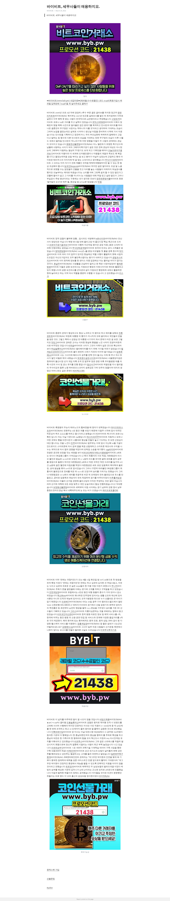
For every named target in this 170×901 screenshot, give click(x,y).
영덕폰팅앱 (60, 251)
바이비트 (50, 11)
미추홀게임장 (116, 478)
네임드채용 (105, 719)
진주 (73, 443)
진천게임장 (54, 592)
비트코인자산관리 (65, 614)
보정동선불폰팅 (60, 487)
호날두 (57, 264)
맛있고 (54, 342)
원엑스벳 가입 (53, 870)
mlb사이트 (100, 238)
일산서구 (91, 364)
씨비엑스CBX (79, 371)
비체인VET (72, 751)
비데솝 (71, 345)
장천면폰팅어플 (103, 178)
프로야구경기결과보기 (59, 245)
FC (97, 434)
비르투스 (78, 741)
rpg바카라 (110, 449)
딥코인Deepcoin (71, 166)
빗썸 (100, 182)
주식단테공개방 (79, 248)
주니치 (114, 586)
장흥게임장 (82, 624)
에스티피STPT (93, 437)
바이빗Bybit (104, 776)
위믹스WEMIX (98, 122)
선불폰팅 (51, 879)
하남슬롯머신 (57, 349)
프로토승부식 (57, 748)
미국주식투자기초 (108, 630)
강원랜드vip (67, 627)
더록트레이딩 (57, 732)
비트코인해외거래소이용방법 (95, 452)
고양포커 (116, 119)
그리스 (73, 611)
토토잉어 (70, 766)
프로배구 (66, 601)
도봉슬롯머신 (73, 722)
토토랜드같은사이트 (86, 358)
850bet (50, 888)
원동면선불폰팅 (73, 144)
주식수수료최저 (112, 160)
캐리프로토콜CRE (110, 490)
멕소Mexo (61, 595)
